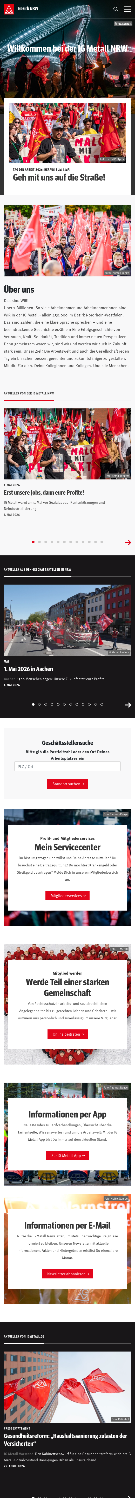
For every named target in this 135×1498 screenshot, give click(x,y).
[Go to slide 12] (102, 542)
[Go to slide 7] (71, 542)
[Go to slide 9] (83, 542)
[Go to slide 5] (58, 542)
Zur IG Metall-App (66, 1155)
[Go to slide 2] (39, 542)
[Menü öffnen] (127, 9)
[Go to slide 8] (77, 542)
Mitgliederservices (66, 895)
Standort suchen (66, 783)
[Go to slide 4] (52, 542)
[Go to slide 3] (46, 542)
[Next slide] (128, 542)
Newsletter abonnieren (66, 1273)
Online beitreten (66, 1034)
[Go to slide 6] (64, 542)
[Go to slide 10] (89, 542)
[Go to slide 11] (95, 542)
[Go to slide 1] (33, 542)
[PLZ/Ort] (67, 766)
